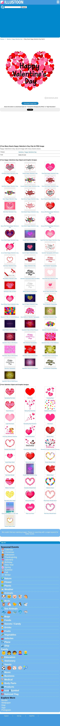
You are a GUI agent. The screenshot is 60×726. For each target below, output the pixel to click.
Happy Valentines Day (17, 39)
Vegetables (10, 634)
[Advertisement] (30, 23)
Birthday (8, 562)
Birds (7, 601)
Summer (9, 570)
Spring (8, 567)
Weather (8, 589)
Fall (6, 572)
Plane (7, 642)
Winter (8, 575)
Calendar (9, 549)
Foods (7, 620)
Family (4, 649)
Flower (8, 582)
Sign (3, 707)
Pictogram (6, 710)
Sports (8, 664)
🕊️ (25, 604)
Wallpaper (6, 703)
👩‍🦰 (20, 653)
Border (4, 700)
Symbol (15, 690)
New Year (9, 565)
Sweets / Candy (12, 624)
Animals (8, 593)
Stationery (9, 661)
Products (9, 687)
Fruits (7, 631)
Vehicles (8, 638)
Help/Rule (31, 716)
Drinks (7, 627)
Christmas (9, 552)
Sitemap (19, 716)
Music (7, 672)
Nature (8, 578)
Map (3, 705)
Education (9, 657)
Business (9, 676)
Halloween (9, 555)
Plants (7, 585)
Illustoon (2, 39)
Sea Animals (11, 608)
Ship (6, 645)
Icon (6, 690)
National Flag (11, 694)
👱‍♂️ (25, 653)
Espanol (6, 716)
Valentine (9, 39)
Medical (8, 679)
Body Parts (10, 683)
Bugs (7, 616)
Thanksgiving (11, 557)
